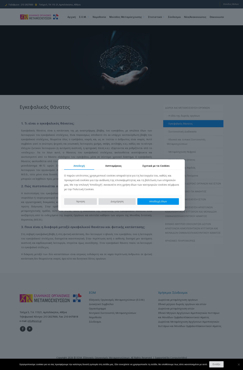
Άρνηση (80, 201)
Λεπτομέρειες (113, 165)
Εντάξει (216, 364)
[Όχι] (238, 364)
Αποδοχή (79, 165)
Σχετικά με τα (155, 165)
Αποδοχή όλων (158, 201)
